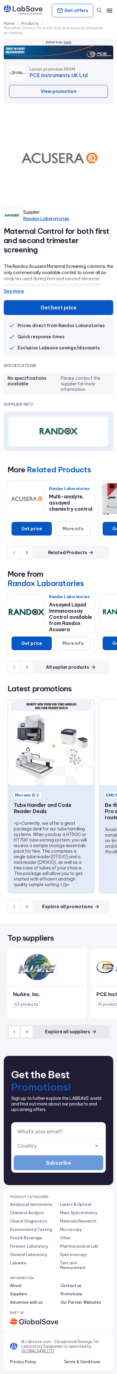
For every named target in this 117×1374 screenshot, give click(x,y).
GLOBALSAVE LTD (37, 1351)
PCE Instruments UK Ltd (59, 75)
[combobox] (58, 1146)
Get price (31, 529)
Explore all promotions (71, 906)
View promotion (58, 91)
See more (14, 291)
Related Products (71, 552)
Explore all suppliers (71, 1032)
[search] (99, 10)
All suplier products (71, 667)
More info (73, 529)
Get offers (72, 10)
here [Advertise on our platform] (68, 42)
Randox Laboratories (46, 218)
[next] (26, 552)
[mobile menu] (109, 10)
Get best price (58, 307)
